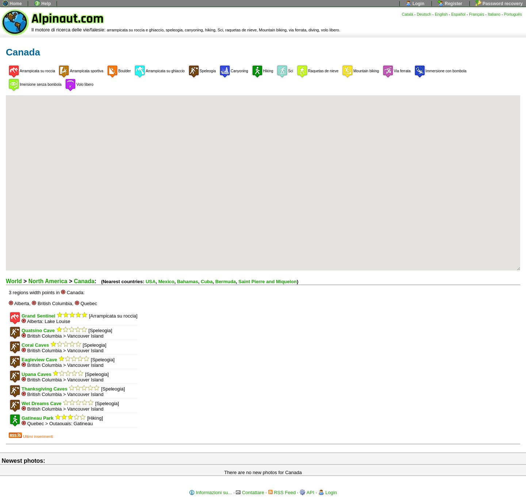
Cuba (207, 281)
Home (12, 3)
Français (476, 14)
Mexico (166, 281)
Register (450, 3)
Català (407, 14)
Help (42, 3)
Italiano (494, 14)
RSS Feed (282, 492)
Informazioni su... (210, 492)
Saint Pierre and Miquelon (267, 281)
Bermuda (225, 281)
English (441, 14)
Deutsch (424, 14)
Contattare (250, 492)
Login (415, 3)
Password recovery (499, 3)
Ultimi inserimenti (31, 436)
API (307, 492)
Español (458, 14)
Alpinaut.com (67, 19)
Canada (84, 281)
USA (151, 281)
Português (513, 14)
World (14, 281)
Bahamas (187, 281)
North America (48, 281)
